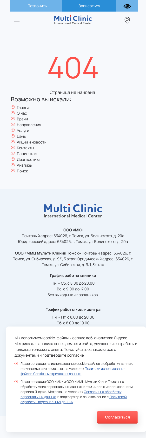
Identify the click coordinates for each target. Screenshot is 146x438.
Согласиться (117, 417)
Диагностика (28, 159)
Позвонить (37, 5)
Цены (22, 136)
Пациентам (27, 153)
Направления (29, 124)
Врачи (22, 119)
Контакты (25, 147)
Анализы (25, 165)
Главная (24, 107)
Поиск (22, 171)
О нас (22, 113)
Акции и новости (31, 142)
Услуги (23, 130)
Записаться (89, 5)
